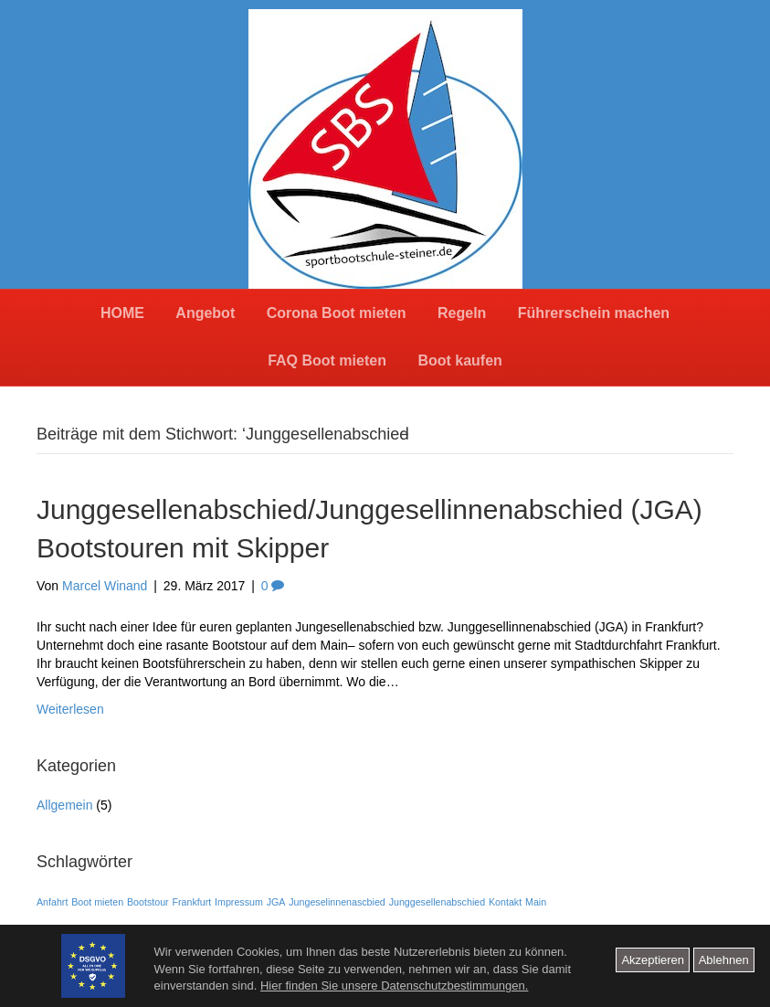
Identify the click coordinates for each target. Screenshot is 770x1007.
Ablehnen (724, 960)
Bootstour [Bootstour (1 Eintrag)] (148, 901)
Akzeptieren (652, 960)
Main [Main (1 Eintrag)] (535, 901)
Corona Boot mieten (336, 313)
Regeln (462, 313)
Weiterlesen (70, 709)
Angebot (205, 313)
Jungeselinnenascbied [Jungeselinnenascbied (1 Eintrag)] (337, 901)
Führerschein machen (594, 313)
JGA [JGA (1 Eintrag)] (276, 901)
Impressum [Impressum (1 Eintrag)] (239, 901)
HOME (122, 313)
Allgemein (64, 805)
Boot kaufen (459, 360)
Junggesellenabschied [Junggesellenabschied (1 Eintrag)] (437, 901)
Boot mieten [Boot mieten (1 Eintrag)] (97, 901)
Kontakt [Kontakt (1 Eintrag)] (505, 901)
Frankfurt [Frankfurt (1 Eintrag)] (192, 901)
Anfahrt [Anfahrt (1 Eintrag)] (52, 901)
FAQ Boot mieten (327, 360)
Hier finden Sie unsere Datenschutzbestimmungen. (394, 985)
